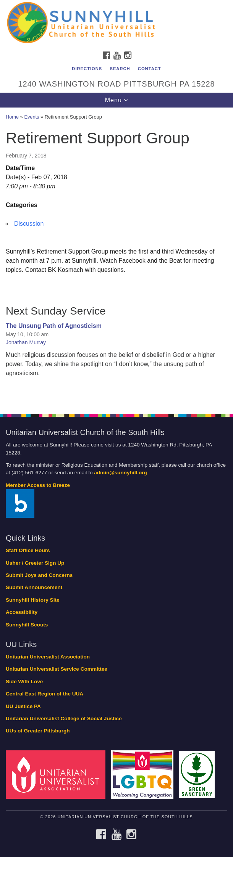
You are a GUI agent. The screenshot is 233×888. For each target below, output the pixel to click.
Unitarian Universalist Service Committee (56, 669)
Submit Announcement (34, 587)
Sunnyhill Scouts (27, 625)
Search (120, 68)
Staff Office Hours (28, 550)
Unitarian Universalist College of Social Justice (64, 718)
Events (31, 117)
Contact (149, 68)
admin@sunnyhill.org (120, 472)
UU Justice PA (23, 706)
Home (12, 117)
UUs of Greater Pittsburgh (38, 731)
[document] (116, 256)
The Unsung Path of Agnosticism (54, 326)
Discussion (29, 223)
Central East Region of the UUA (44, 694)
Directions (87, 68)
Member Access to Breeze (38, 485)
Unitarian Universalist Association (48, 657)
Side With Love (24, 681)
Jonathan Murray (26, 342)
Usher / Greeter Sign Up (35, 563)
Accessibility (21, 612)
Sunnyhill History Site (33, 600)
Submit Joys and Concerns (39, 575)
